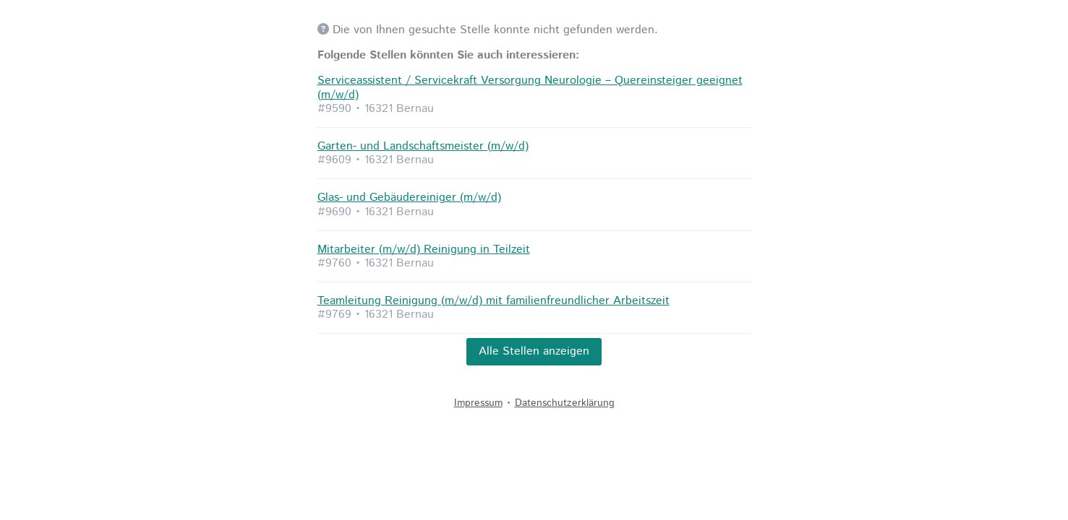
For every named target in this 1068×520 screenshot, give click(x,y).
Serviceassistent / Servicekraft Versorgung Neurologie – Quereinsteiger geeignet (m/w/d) (530, 87)
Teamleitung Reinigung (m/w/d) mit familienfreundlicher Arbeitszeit (493, 300)
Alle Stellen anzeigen (534, 351)
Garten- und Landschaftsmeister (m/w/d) (423, 146)
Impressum (478, 403)
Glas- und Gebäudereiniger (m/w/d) (409, 197)
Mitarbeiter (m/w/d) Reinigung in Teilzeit (423, 249)
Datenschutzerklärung (565, 403)
